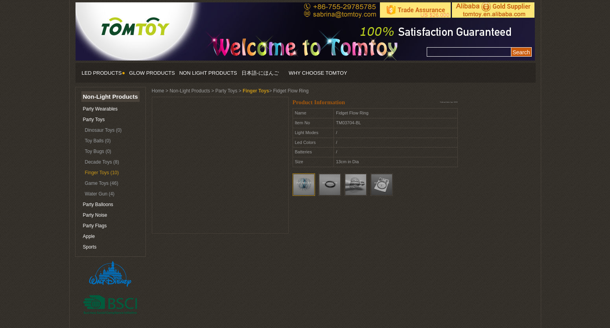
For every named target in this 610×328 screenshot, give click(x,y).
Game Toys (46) (101, 183)
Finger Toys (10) (102, 172)
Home (158, 91)
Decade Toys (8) (102, 162)
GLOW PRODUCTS (152, 73)
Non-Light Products (110, 96)
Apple (89, 236)
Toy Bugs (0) (98, 151)
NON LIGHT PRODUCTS (208, 73)
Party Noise (95, 215)
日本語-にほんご (260, 73)
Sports (90, 247)
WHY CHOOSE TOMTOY (318, 73)
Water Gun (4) (100, 194)
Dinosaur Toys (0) (103, 130)
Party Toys (94, 119)
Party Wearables (100, 109)
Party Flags (95, 225)
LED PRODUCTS (103, 73)
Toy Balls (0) (98, 141)
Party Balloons (98, 204)
